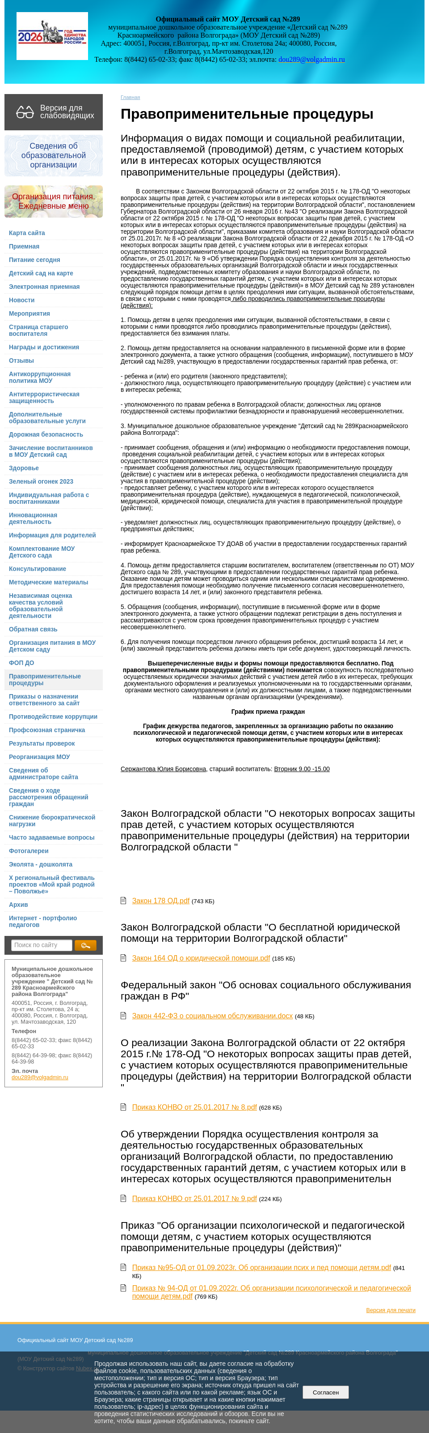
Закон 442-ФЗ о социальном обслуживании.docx (212, 1016)
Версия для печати (391, 1310)
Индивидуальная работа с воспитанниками (49, 498)
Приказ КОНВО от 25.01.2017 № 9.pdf (194, 1198)
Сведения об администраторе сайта (43, 774)
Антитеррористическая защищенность (44, 397)
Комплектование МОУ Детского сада (42, 552)
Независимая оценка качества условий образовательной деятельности (40, 605)
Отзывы (21, 360)
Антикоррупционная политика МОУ (40, 377)
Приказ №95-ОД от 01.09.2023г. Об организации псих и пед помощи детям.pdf (261, 1267)
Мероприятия (29, 313)
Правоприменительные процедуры (45, 679)
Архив (18, 904)
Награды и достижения (44, 347)
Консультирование (37, 569)
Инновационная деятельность (33, 518)
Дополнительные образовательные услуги (47, 418)
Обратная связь (33, 629)
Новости (22, 300)
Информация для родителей (52, 535)
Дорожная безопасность (46, 434)
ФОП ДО (21, 663)
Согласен (326, 1392)
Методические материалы (48, 582)
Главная (130, 97)
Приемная (24, 246)
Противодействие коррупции (53, 716)
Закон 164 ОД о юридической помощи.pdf (201, 958)
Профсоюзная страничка (47, 730)
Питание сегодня (34, 260)
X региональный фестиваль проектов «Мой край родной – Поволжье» (52, 885)
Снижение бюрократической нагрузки (52, 821)
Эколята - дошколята (40, 864)
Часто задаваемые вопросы (52, 837)
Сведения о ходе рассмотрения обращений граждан (48, 797)
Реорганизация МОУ (39, 757)
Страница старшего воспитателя (38, 330)
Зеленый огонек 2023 (41, 481)
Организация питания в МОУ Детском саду (52, 646)
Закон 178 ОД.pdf (161, 901)
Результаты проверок (42, 743)
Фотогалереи (29, 851)
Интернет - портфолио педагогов (43, 921)
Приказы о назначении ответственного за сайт (44, 700)
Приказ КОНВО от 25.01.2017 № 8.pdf (194, 1107)
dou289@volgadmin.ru (40, 1077)
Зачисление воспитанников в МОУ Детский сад (51, 451)
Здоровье (24, 468)
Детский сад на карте (41, 273)
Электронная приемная (44, 286)
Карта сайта (27, 233)
